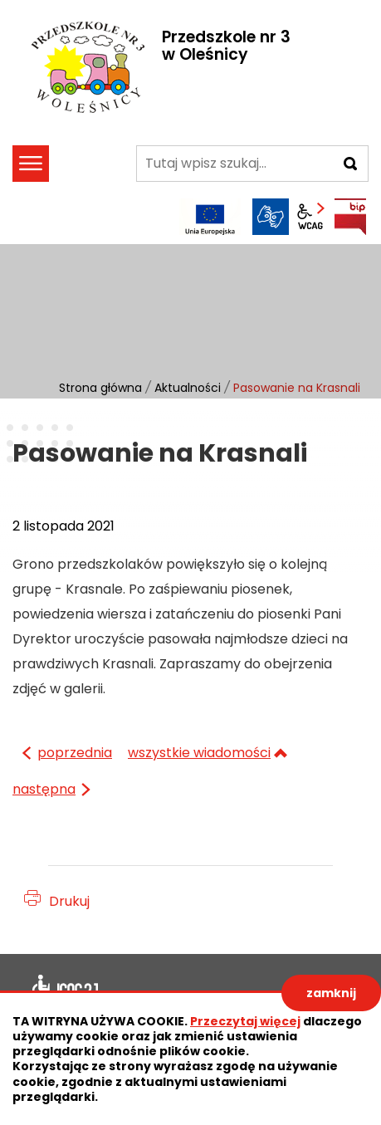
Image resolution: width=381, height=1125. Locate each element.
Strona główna (100, 387)
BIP (350, 216)
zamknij (331, 993)
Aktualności (187, 387)
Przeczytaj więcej (245, 1021)
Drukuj (69, 901)
